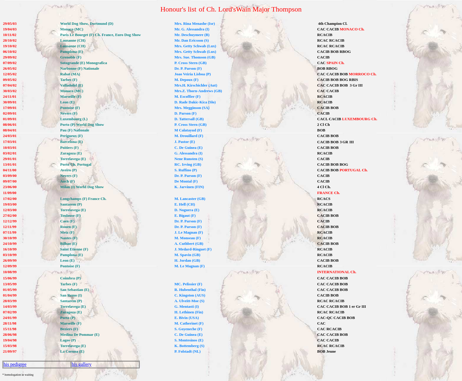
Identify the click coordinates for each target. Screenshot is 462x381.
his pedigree (15, 364)
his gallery (81, 364)
